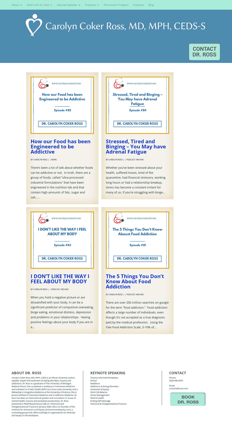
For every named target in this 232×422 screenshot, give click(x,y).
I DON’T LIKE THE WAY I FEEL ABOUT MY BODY (60, 248)
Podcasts (138, 5)
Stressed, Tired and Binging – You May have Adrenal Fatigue (136, 115)
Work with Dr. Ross (38, 5)
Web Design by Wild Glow (35, 417)
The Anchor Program (116, 5)
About (15, 5)
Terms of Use (62, 417)
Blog (151, 5)
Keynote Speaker (67, 5)
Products (90, 5)
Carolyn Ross (41, 128)
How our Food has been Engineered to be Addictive (61, 115)
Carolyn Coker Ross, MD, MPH (68, 412)
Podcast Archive (135, 128)
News (54, 128)
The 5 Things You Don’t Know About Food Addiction (135, 250)
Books (34, 402)
